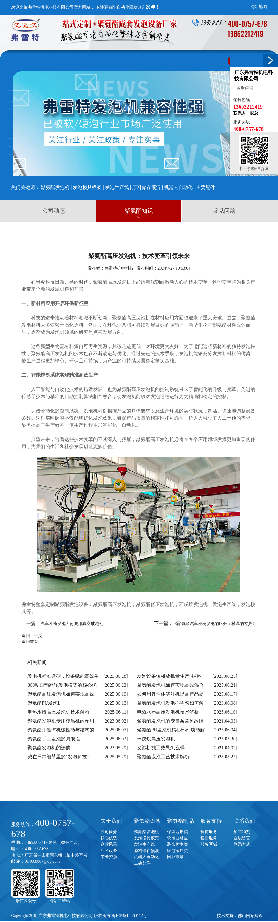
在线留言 (242, 837)
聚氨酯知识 (138, 211)
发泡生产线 (117, 187)
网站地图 (258, 6)
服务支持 (211, 820)
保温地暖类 (177, 831)
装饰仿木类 (177, 843)
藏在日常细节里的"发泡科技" (58, 756)
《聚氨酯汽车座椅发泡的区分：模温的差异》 (215, 623)
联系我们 (244, 820)
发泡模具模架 (87, 187)
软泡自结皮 (177, 837)
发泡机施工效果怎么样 (161, 747)
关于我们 (111, 820)
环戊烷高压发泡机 (156, 738)
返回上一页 (31, 635)
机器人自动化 (178, 187)
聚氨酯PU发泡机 (44, 702)
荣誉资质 (109, 856)
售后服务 (208, 837)
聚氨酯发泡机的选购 (48, 747)
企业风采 (109, 843)
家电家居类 (177, 850)
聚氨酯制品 (180, 820)
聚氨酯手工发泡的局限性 (53, 738)
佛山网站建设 (250, 915)
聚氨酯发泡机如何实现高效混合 (170, 684)
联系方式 (242, 843)
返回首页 (29, 641)
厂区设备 (109, 850)
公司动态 (53, 211)
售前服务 (208, 831)
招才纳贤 (242, 831)
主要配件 (205, 187)
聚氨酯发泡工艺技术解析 (163, 756)
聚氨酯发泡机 (55, 187)
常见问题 (224, 211)
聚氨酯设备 (147, 820)
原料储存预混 (146, 187)
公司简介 (109, 831)
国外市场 (175, 856)
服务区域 (208, 843)
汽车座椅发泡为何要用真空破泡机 (72, 623)
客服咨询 (243, 88)
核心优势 (109, 837)
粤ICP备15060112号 (129, 915)
